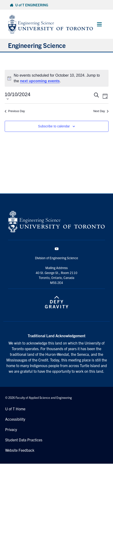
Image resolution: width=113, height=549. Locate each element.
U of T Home (15, 408)
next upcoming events (40, 81)
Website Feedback (19, 450)
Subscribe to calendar (54, 126)
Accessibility (15, 419)
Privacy (11, 429)
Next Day (100, 111)
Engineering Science (37, 45)
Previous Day (15, 111)
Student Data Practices (23, 439)
